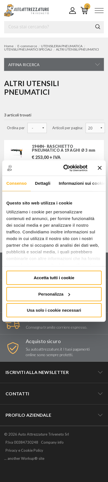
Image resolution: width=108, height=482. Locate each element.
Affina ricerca (24, 64)
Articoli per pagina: (67, 128)
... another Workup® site (24, 458)
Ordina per (16, 128)
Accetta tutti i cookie (54, 277)
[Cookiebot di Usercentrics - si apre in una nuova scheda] (65, 168)
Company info (52, 442)
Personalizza (54, 294)
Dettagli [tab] (42, 183)
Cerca (98, 26)
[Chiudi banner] (100, 168)
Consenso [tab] (16, 183)
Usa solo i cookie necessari (54, 310)
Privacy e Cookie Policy (24, 450)
